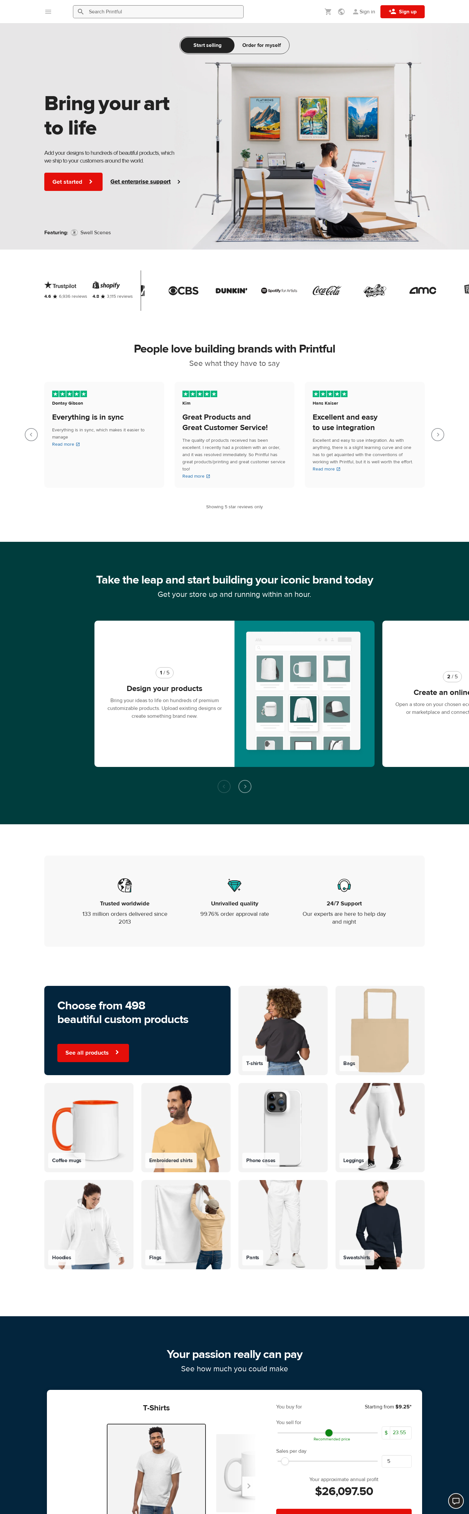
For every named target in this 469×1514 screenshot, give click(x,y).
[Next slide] (437, 434)
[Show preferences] (342, 12)
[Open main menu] (48, 11)
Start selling (207, 45)
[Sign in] (363, 12)
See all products (93, 980)
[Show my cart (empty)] (328, 12)
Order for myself (261, 45)
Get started (73, 182)
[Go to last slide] (31, 434)
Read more (66, 444)
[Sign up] (402, 11)
